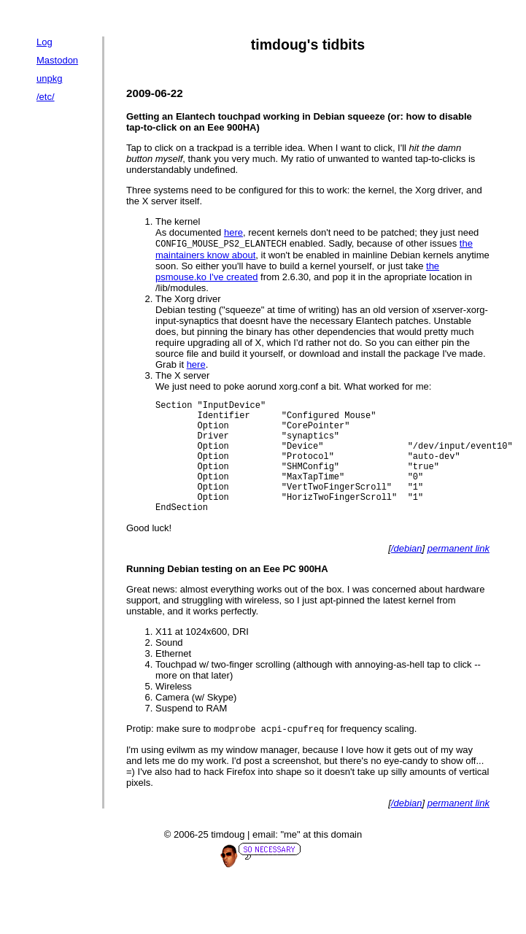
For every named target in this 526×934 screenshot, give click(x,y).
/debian (406, 573)
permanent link (459, 573)
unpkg (49, 78)
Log (44, 41)
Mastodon (57, 60)
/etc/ (45, 96)
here (233, 232)
